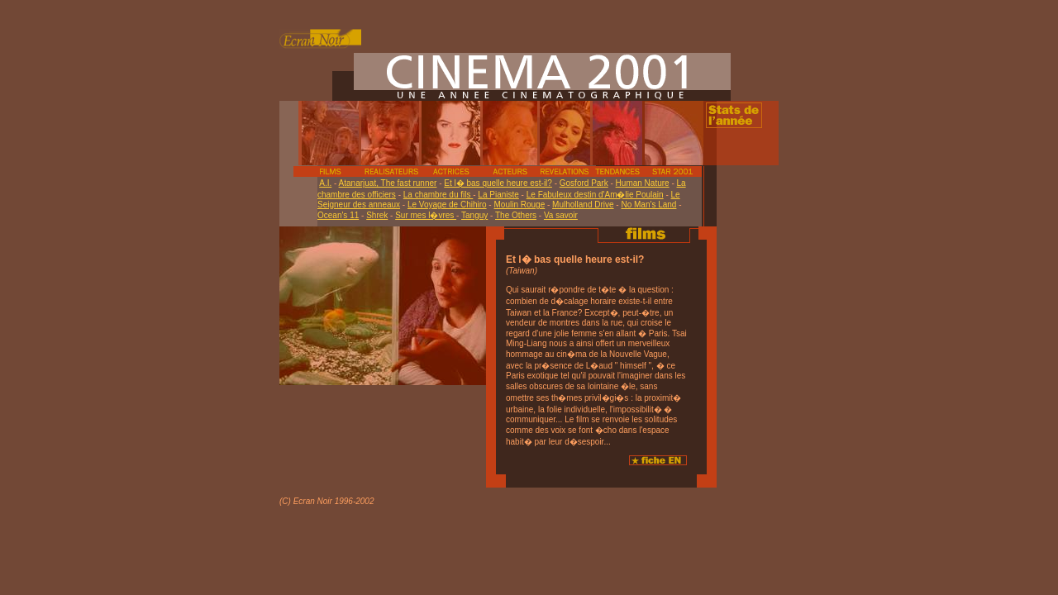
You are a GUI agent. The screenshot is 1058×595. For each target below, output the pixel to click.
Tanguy (474, 215)
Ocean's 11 (338, 215)
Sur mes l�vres (425, 215)
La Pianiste (498, 194)
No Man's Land (648, 204)
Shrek (377, 215)
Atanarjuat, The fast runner (388, 183)
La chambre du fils (438, 194)
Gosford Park (584, 183)
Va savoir (561, 215)
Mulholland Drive (582, 204)
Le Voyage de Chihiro (447, 204)
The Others (515, 215)
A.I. (325, 183)
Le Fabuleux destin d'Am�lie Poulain (595, 194)
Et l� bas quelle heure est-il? (498, 183)
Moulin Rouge (519, 204)
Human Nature (643, 183)
